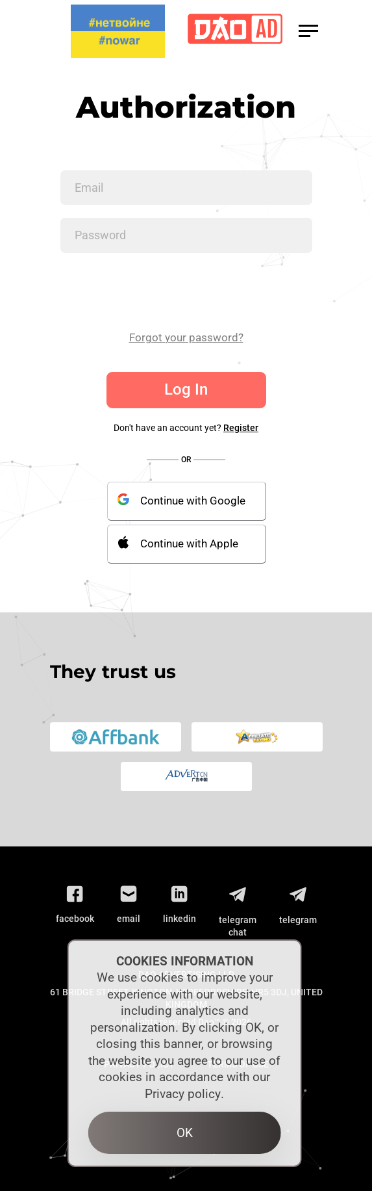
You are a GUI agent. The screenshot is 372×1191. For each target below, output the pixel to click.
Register (240, 428)
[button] (308, 31)
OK (185, 1132)
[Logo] (235, 31)
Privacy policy (183, 1093)
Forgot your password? (186, 337)
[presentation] (159, 291)
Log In (186, 389)
